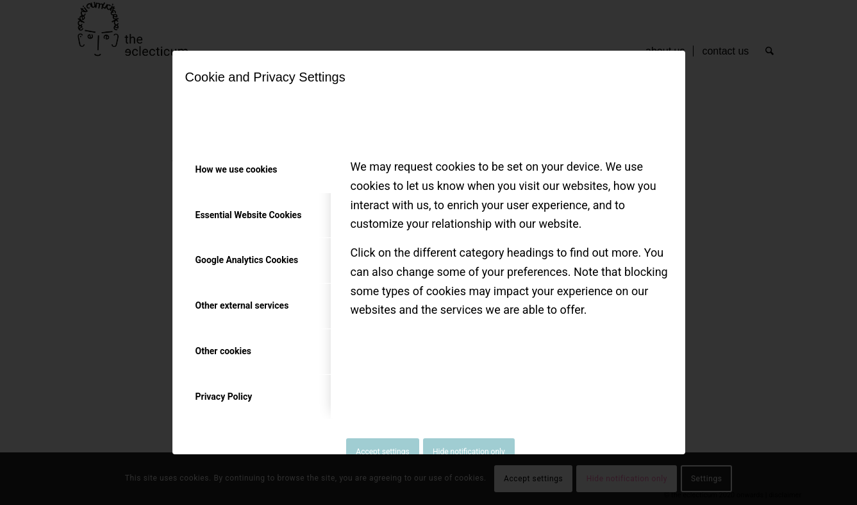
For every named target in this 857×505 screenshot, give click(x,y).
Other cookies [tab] (223, 351)
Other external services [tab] (242, 305)
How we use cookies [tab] (237, 169)
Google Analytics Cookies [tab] (247, 260)
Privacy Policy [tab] (224, 396)
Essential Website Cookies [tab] (249, 215)
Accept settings (382, 451)
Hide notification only (469, 451)
